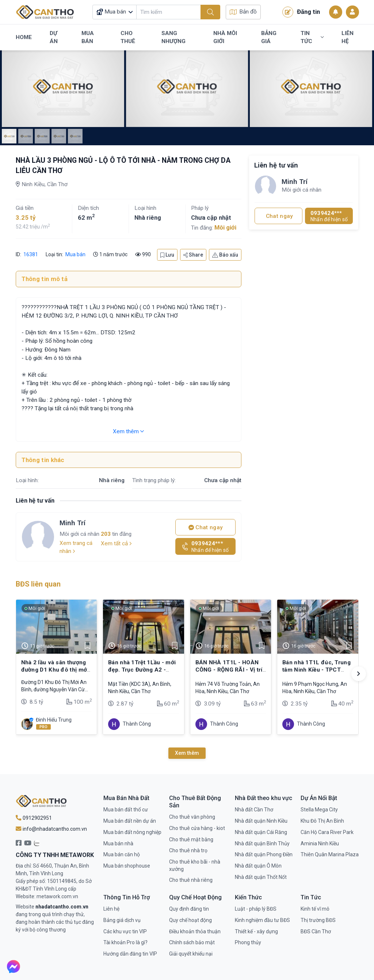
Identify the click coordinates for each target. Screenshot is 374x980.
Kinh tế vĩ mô (315, 909)
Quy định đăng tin (189, 909)
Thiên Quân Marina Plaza (330, 854)
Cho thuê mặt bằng (191, 839)
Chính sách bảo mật (192, 942)
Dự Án (54, 37)
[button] (358, 673)
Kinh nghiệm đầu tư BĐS (262, 920)
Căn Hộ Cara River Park (327, 832)
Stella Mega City (319, 809)
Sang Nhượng (173, 37)
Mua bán (75, 254)
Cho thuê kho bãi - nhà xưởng (194, 865)
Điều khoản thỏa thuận (195, 931)
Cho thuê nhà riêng (191, 880)
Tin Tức (312, 37)
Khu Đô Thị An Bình (322, 821)
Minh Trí (72, 523)
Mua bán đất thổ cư (125, 809)
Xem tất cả (116, 543)
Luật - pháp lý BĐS (255, 909)
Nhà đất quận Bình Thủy (262, 843)
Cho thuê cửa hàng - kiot (197, 828)
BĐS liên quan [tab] (38, 584)
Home (24, 37)
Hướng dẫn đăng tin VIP (130, 954)
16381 (30, 254)
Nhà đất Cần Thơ (254, 809)
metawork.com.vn (57, 896)
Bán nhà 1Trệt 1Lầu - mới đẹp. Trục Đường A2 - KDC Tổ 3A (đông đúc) (142, 670)
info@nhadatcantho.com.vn (51, 829)
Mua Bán (87, 37)
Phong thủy (248, 942)
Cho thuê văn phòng (192, 817)
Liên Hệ (347, 37)
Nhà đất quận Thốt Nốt (261, 877)
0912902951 (34, 818)
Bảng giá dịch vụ (122, 920)
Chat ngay (205, 527)
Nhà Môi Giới (225, 37)
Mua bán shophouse (126, 866)
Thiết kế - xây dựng (256, 931)
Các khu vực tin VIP (125, 931)
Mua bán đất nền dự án (129, 821)
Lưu (167, 255)
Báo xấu (225, 255)
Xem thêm (128, 431)
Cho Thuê (128, 37)
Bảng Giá (268, 37)
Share (193, 255)
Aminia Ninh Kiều (320, 843)
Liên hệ (111, 909)
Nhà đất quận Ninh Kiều (261, 821)
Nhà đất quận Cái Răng (261, 832)
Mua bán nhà (118, 843)
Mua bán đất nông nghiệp (132, 832)
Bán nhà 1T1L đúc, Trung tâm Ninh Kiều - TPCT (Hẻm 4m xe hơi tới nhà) (316, 670)
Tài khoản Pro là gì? (125, 942)
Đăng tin (301, 12)
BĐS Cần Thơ (316, 931)
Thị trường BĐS (318, 920)
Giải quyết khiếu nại (191, 954)
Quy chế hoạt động (190, 920)
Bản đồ (243, 11)
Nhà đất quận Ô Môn (258, 866)
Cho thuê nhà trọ (188, 850)
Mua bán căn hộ (121, 854)
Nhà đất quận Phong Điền (264, 854)
